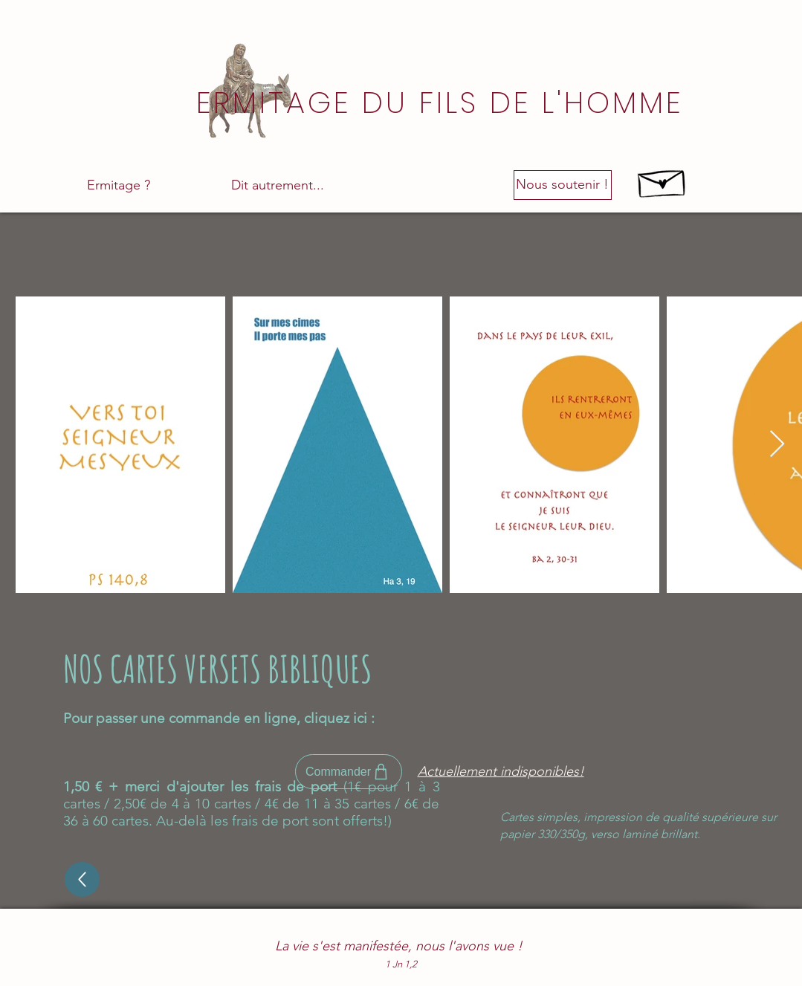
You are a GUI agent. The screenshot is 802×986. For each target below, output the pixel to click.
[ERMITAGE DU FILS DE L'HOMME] (441, 102)
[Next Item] (777, 444)
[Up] (82, 879)
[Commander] (348, 771)
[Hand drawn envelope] (662, 180)
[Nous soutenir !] (563, 185)
